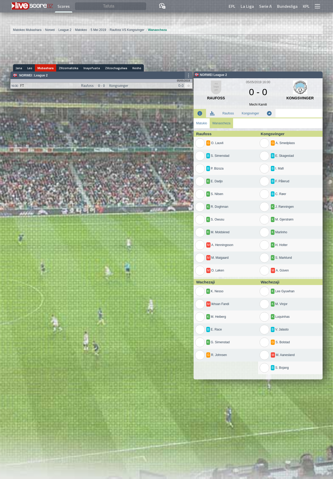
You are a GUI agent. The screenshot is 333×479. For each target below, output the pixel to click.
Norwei (25, 75)
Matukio (201, 123)
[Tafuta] (110, 6)
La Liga (247, 6)
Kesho (136, 68)
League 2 (41, 75)
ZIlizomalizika (68, 68)
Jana (19, 68)
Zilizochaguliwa (116, 68)
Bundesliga (287, 6)
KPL (306, 6)
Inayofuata (92, 68)
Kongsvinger (250, 113)
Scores (63, 6)
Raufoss (228, 113)
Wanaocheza (221, 123)
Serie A (265, 6)
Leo (29, 68)
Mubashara (45, 68)
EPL (232, 6)
